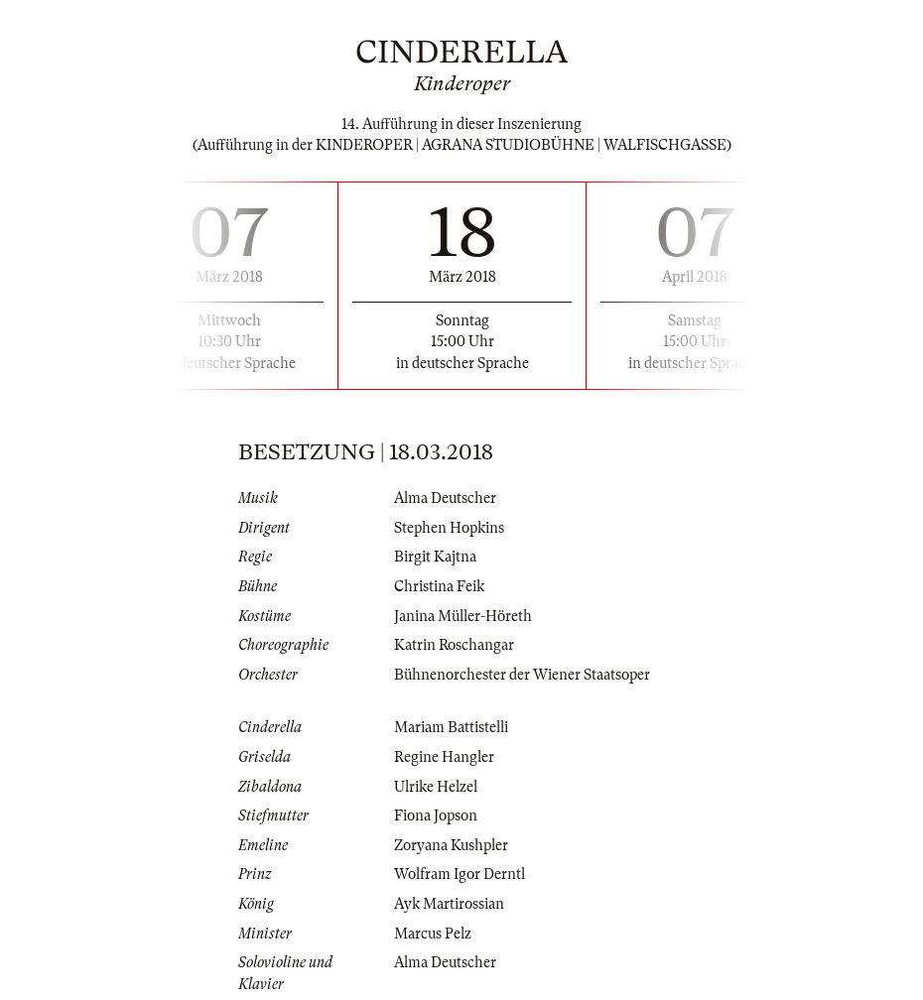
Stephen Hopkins (449, 528)
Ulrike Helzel (435, 787)
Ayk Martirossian (449, 904)
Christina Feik (439, 586)
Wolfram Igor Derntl (459, 874)
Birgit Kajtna (435, 556)
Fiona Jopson (435, 815)
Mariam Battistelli (451, 727)
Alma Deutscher (445, 498)
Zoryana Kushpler (451, 845)
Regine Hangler (444, 757)
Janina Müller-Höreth (463, 616)
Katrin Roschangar (454, 645)
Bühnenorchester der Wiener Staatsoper (522, 675)
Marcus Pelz (432, 933)
